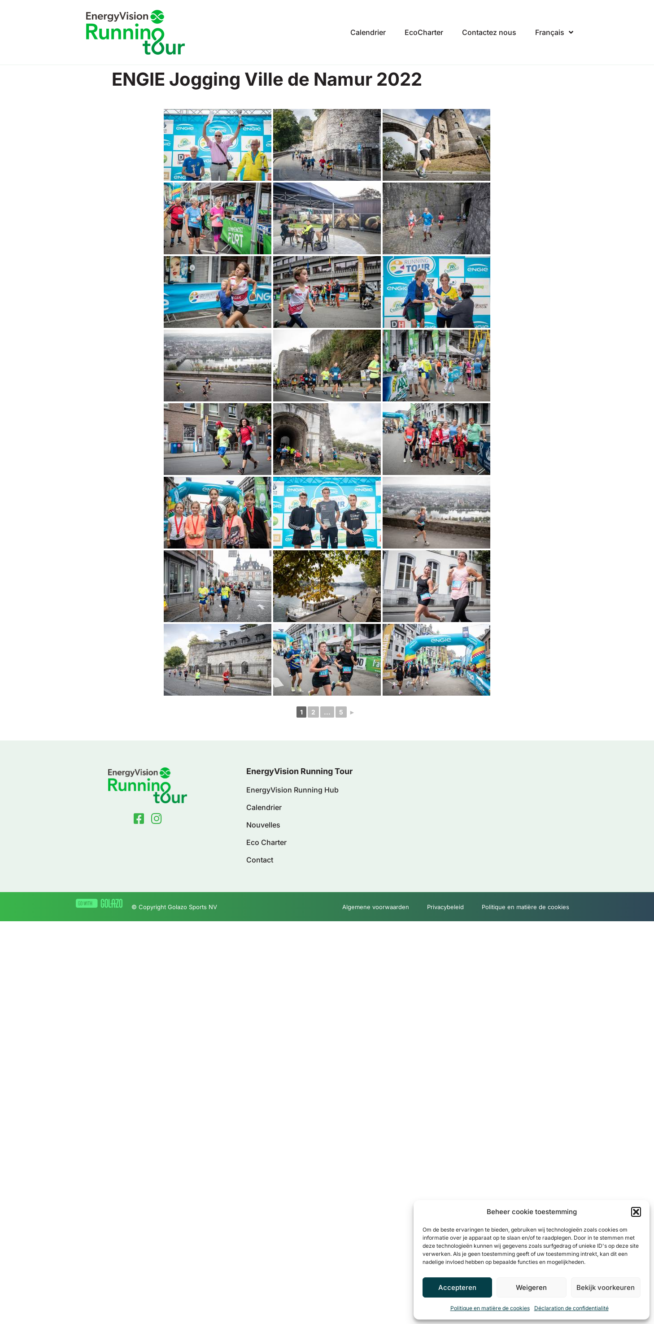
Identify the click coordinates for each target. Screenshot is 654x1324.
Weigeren (531, 1287)
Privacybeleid (445, 906)
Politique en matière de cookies (490, 1308)
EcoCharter (424, 32)
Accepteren (457, 1287)
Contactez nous (489, 32)
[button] (636, 1211)
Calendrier (368, 32)
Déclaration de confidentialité (571, 1308)
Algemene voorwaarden (375, 906)
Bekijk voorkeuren (605, 1287)
